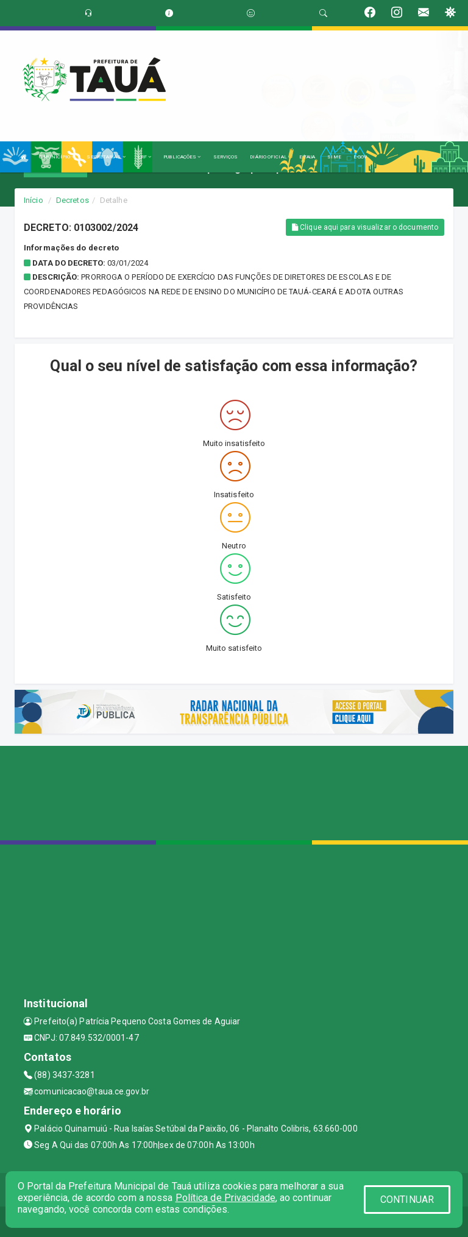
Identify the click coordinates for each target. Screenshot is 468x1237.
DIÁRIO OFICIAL (268, 157)
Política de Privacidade (225, 1197)
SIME (334, 157)
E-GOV (360, 157)
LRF (145, 157)
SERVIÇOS (225, 157)
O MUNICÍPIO (56, 157)
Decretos (72, 200)
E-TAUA (307, 157)
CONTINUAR (407, 1199)
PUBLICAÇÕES (181, 157)
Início (33, 200)
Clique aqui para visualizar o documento (365, 227)
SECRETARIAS (106, 157)
